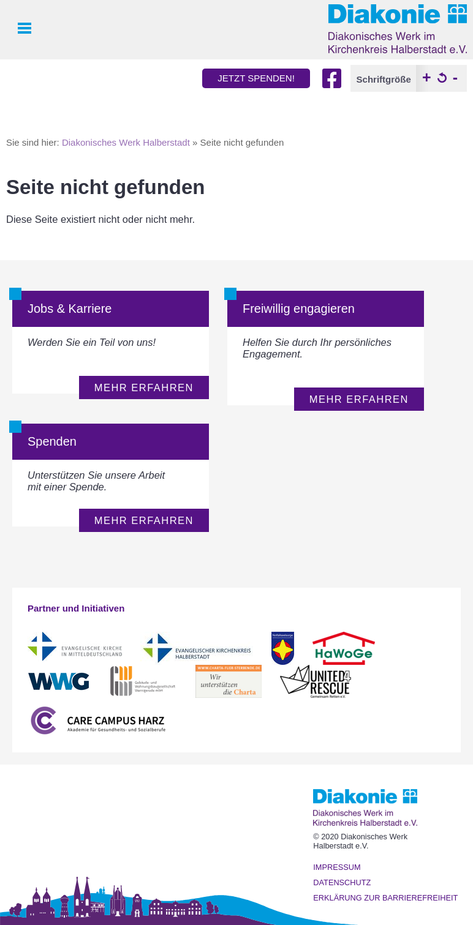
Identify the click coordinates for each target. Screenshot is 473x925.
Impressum (336, 867)
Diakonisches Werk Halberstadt (126, 142)
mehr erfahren (144, 387)
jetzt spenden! (256, 78)
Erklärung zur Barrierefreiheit (385, 897)
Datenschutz (342, 882)
